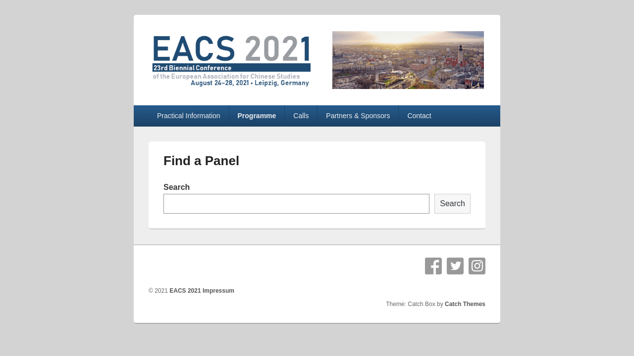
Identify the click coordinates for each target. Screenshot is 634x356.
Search (176, 187)
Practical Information (188, 116)
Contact (419, 116)
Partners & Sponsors (358, 116)
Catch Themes (465, 304)
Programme (257, 116)
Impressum (218, 290)
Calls (301, 116)
